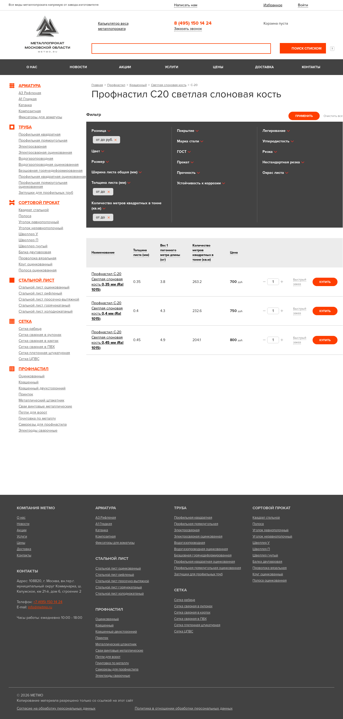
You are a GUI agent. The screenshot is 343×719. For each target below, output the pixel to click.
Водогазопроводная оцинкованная (201, 549)
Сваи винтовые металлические (119, 650)
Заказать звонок (188, 28)
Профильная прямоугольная (196, 524)
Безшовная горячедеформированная (203, 555)
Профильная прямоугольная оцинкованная (207, 568)
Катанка (101, 530)
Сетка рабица (184, 600)
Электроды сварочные (112, 676)
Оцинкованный (107, 619)
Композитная (105, 536)
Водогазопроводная (189, 543)
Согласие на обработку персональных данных (56, 708)
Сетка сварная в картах (192, 612)
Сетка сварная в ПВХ (190, 619)
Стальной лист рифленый (114, 575)
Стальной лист (111, 558)
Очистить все (333, 116)
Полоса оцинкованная (270, 580)
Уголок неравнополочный (272, 536)
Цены (218, 67)
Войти (303, 5)
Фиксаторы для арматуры (115, 543)
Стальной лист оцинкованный (118, 568)
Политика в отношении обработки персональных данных (184, 708)
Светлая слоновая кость (168, 85)
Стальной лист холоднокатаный (119, 594)
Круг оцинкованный (268, 574)
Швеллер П (261, 549)
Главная (97, 85)
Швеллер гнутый (265, 555)
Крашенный (138, 85)
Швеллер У (261, 543)
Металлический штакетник (116, 644)
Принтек (101, 638)
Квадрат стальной (266, 518)
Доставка (264, 67)
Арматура (105, 508)
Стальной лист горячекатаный (118, 587)
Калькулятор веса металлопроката (113, 26)
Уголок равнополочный (270, 530)
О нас (31, 67)
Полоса (258, 524)
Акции (125, 67)
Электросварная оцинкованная (198, 536)
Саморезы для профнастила (116, 669)
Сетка (180, 590)
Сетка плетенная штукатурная (197, 625)
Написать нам (185, 5)
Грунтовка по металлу (112, 663)
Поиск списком (306, 48)
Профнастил (116, 85)
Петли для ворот (107, 657)
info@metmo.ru (40, 607)
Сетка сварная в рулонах (193, 606)
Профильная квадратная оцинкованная (204, 562)
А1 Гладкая (103, 524)
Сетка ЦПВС (183, 631)
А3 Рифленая (105, 518)
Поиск (263, 48)
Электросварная (187, 530)
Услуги (171, 67)
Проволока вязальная (270, 568)
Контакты (311, 67)
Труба (180, 508)
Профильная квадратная (193, 518)
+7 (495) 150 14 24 (47, 602)
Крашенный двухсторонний (116, 632)
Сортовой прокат (272, 508)
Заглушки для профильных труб (198, 574)
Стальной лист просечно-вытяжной (122, 581)
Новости (78, 67)
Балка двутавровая (267, 562)
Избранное (273, 5)
